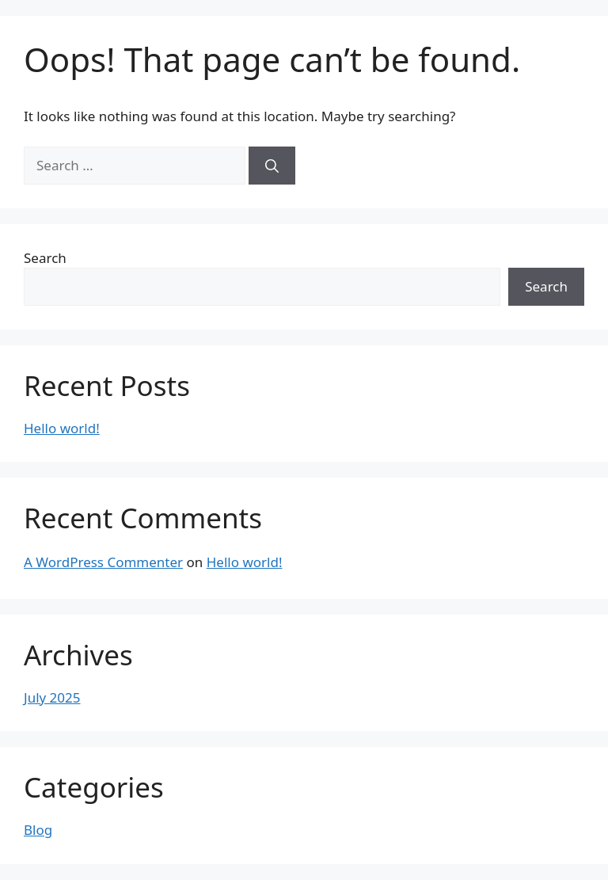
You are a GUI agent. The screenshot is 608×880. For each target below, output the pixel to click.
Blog (38, 830)
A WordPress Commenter (103, 562)
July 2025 (52, 697)
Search (45, 258)
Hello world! (62, 428)
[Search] (272, 166)
